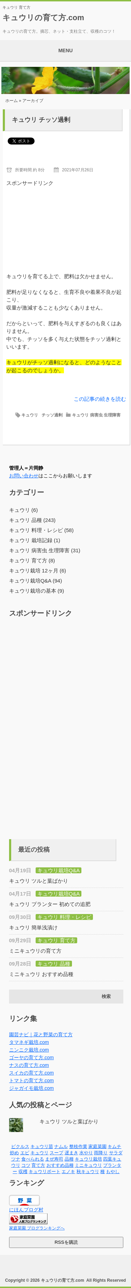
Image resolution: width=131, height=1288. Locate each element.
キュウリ (29, 415)
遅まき (71, 1152)
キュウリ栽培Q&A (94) (35, 581)
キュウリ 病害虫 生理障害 (96, 415)
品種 (69, 1159)
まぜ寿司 (54, 1159)
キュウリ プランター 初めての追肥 (49, 904)
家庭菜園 (97, 1146)
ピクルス (20, 1146)
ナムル (61, 1146)
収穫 (23, 1171)
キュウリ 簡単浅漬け (33, 927)
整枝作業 (78, 1146)
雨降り (101, 1152)
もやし (112, 1171)
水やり (86, 1152)
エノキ (68, 1171)
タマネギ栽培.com (29, 1042)
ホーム (11, 100)
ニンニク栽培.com (29, 1050)
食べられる (32, 1159)
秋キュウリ (88, 1171)
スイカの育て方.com (31, 1073)
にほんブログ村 (26, 1209)
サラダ (116, 1152)
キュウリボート (44, 1171)
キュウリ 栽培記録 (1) (34, 540)
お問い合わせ (23, 475)
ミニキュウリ (88, 1165)
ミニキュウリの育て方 (35, 951)
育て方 (38, 1165)
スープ (56, 1152)
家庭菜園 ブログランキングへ (37, 1228)
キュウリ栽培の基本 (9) (36, 591)
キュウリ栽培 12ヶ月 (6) (37, 570)
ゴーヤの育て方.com (31, 1057)
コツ (25, 1165)
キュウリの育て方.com (43, 17)
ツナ (15, 1159)
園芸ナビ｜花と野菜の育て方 (41, 1034)
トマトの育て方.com (31, 1080)
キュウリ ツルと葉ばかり (38, 881)
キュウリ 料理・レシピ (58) (41, 530)
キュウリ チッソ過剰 (41, 119)
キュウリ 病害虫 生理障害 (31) (44, 550)
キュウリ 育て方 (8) (32, 560)
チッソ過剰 (52, 415)
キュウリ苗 (41, 1146)
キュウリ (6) (23, 510)
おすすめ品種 (60, 1165)
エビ (24, 1152)
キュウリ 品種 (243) (32, 520)
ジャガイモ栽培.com (31, 1088)
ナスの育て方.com (29, 1065)
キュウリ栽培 (88, 1159)
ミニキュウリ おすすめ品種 (41, 974)
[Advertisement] (66, 222)
